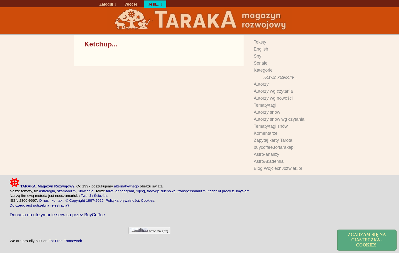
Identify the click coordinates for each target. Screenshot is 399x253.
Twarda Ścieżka (94, 195)
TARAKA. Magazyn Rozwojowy (42, 186)
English (261, 49)
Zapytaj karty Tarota (273, 140)
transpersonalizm (191, 191)
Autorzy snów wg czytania (279, 119)
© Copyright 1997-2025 (85, 200)
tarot (109, 191)
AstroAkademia (269, 161)
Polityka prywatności (122, 200)
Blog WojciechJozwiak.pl (278, 168)
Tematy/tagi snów (271, 126)
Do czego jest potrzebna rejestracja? (39, 205)
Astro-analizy (266, 154)
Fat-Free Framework (65, 241)
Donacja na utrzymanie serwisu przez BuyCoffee (57, 214)
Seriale (261, 63)
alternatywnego (126, 186)
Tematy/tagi (265, 105)
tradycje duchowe (161, 191)
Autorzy (261, 84)
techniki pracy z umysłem (229, 191)
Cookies (147, 200)
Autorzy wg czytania (273, 91)
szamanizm (66, 191)
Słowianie (85, 191)
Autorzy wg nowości (273, 98)
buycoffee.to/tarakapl (274, 147)
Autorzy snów (267, 112)
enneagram (124, 191)
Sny (257, 56)
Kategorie (263, 70)
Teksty (260, 42)
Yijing (140, 191)
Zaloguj (106, 4)
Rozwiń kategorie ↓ (280, 77)
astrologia (47, 191)
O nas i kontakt (51, 200)
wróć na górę (149, 230)
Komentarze (265, 133)
